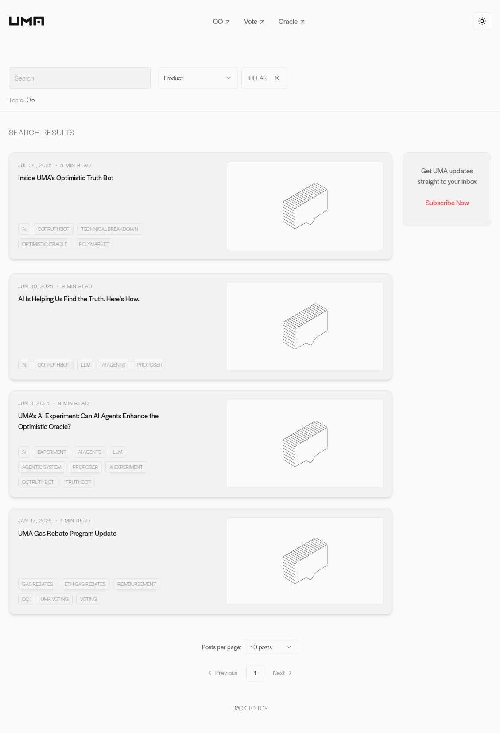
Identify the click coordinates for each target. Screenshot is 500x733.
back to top (250, 708)
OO (221, 21)
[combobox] (198, 78)
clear (264, 78)
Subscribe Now (447, 202)
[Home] (26, 21)
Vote (254, 21)
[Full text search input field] (80, 78)
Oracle (292, 21)
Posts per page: (221, 647)
